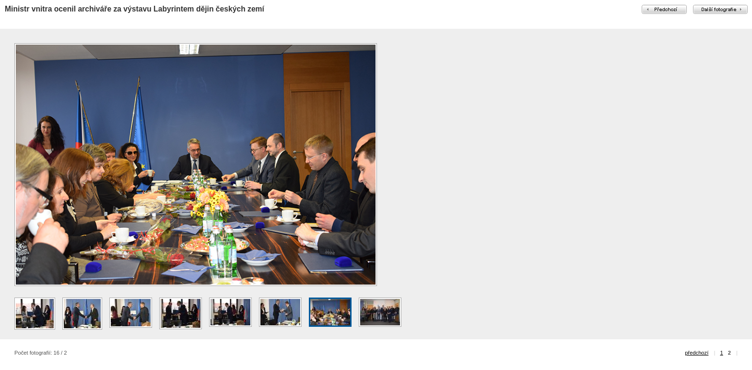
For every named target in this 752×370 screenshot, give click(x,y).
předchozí (696, 353)
